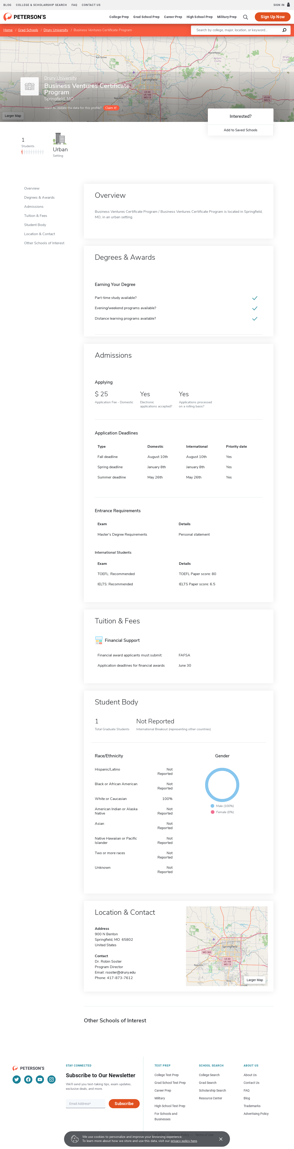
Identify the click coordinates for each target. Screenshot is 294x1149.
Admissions (34, 206)
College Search (209, 1075)
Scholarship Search (212, 1090)
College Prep (119, 17)
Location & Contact (39, 233)
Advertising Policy (256, 1114)
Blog (7, 5)
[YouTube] (40, 1079)
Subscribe (124, 1103)
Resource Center (210, 1098)
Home (8, 30)
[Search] (245, 17)
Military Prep (227, 17)
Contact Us (251, 1083)
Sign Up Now (273, 16)
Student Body (35, 224)
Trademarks (252, 1106)
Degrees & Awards (39, 197)
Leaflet (239, 38)
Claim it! (110, 108)
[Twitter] (17, 1079)
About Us (250, 1075)
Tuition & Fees (35, 215)
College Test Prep (167, 1075)
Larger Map (13, 116)
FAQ (74, 5)
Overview (31, 188)
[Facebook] (28, 1079)
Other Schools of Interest (44, 243)
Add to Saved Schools (240, 130)
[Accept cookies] (217, 1139)
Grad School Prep (146, 17)
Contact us (91, 5)
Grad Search (208, 1083)
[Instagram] (51, 1079)
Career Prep (173, 17)
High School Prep (200, 17)
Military (160, 1098)
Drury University (56, 30)
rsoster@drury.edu (121, 972)
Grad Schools (28, 30)
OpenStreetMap (263, 38)
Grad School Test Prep (170, 1083)
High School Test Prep (170, 1106)
